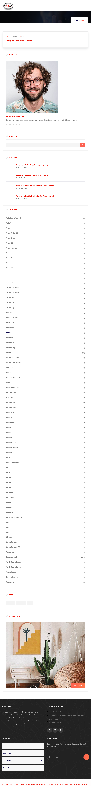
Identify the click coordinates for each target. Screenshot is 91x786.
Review (8, 502)
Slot (7, 522)
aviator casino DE (12, 288)
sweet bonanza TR (13, 547)
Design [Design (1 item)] (10, 603)
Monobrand (10, 422)
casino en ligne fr (13, 358)
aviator (8, 278)
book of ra (10, 328)
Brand (8, 333)
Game (8, 383)
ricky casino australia (14, 517)
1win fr (9, 223)
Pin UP (8, 467)
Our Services (7, 760)
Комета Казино (12, 577)
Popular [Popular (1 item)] (20, 603)
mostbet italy (11, 442)
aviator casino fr (12, 293)
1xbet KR (9, 243)
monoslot (9, 432)
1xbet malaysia (11, 248)
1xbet (8, 228)
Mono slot (10, 417)
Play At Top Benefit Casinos (20, 40)
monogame (10, 427)
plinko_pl (9, 492)
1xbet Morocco (11, 253)
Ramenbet (10, 497)
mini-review (10, 402)
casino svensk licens (14, 363)
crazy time (10, 368)
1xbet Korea (10, 238)
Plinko (8, 477)
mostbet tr (10, 452)
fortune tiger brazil (13, 378)
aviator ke (10, 298)
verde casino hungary (14, 562)
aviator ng (10, 308)
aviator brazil (11, 283)
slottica (9, 537)
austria (8, 273)
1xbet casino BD (12, 233)
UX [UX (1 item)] (30, 603)
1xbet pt (9, 258)
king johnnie (11, 392)
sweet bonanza (11, 542)
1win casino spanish (13, 218)
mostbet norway (12, 447)
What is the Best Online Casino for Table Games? (35, 186)
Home (76, 20)
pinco (8, 472)
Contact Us (6, 768)
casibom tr (10, 343)
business (9, 338)
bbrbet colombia (12, 318)
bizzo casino (10, 323)
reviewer (9, 512)
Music (8, 457)
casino (8, 353)
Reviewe (9, 507)
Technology (10, 552)
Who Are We (7, 753)
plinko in (9, 482)
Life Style (9, 397)
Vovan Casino (11, 572)
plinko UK (9, 487)
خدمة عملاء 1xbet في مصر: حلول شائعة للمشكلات (32, 165)
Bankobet (9, 313)
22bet (8, 263)
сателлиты (10, 582)
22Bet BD (9, 268)
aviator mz (10, 303)
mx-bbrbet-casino (12, 462)
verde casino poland (13, 567)
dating (8, 373)
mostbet (9, 437)
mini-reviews (11, 407)
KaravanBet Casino (13, 388)
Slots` (8, 532)
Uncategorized (11, 557)
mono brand (10, 412)
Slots (8, 527)
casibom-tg (10, 348)
